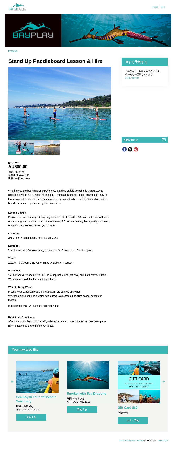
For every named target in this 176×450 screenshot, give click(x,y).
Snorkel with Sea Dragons (86, 393)
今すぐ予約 (133, 420)
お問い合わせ (132, 77)
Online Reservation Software (131, 440)
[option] (21, 147)
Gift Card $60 (128, 407)
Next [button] (164, 381)
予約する (31, 417)
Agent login (163, 440)
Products (12, 51)
